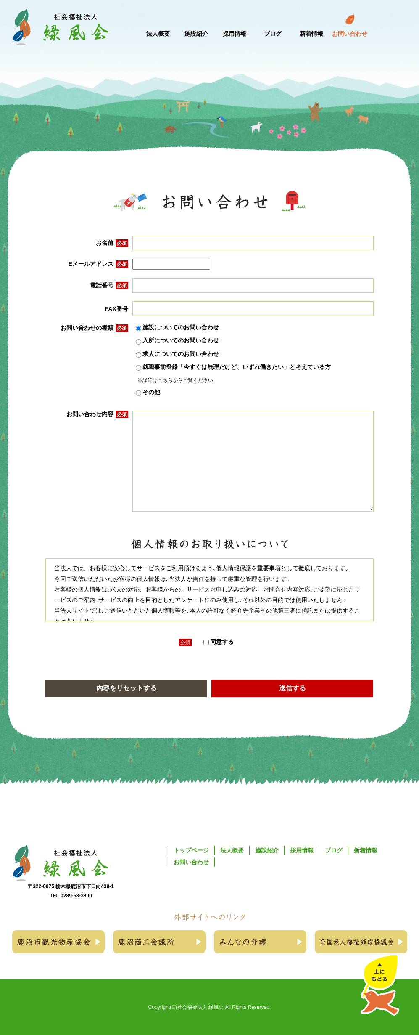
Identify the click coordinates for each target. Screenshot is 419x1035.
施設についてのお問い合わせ (177, 327)
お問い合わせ (191, 862)
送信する (292, 688)
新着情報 (365, 850)
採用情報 (302, 850)
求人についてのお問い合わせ (177, 354)
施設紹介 (267, 850)
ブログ (334, 850)
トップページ (191, 850)
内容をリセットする (126, 688)
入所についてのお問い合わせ (177, 340)
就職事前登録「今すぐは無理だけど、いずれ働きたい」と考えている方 (233, 367)
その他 (148, 392)
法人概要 (232, 850)
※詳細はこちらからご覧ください (175, 380)
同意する (218, 642)
